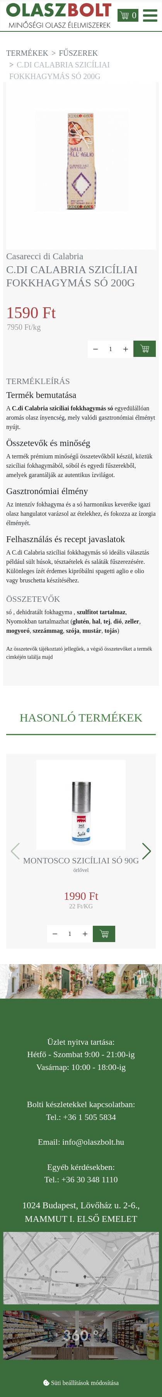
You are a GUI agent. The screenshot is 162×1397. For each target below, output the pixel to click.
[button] (147, 851)
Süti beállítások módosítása (85, 1383)
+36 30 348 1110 (89, 1179)
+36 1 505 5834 (89, 1117)
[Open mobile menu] (150, 15)
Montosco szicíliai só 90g (81, 860)
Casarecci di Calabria (44, 256)
